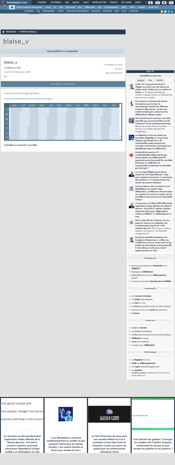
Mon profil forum (114, 73)
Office (132, 7)
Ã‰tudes (126, 2)
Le (134, 303)
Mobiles (141, 7)
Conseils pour (143, 345)
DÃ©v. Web (90, 7)
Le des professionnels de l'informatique (151, 306)
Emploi (114, 2)
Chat (86, 2)
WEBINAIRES (49, 11)
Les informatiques (142, 299)
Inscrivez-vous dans (151, 281)
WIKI (117, 11)
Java (80, 7)
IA (55, 7)
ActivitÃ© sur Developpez (63, 84)
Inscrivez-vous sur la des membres (149, 310)
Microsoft (70, 7)
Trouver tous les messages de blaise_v (22, 93)
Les (141, 296)
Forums (42, 2)
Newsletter (99, 2)
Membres (11, 31)
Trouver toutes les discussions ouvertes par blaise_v (29, 99)
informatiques (140, 342)
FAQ (67, 2)
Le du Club (140, 360)
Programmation (111, 7)
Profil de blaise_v (28, 31)
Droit (138, 2)
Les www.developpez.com (145, 367)
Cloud (48, 7)
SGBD (124, 7)
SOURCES (95, 11)
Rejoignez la (142, 272)
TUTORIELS (29, 11)
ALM (61, 7)
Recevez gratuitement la (147, 266)
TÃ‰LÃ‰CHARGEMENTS (77, 11)
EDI (99, 7)
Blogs (75, 2)
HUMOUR (133, 11)
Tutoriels (55, 2)
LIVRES (60, 11)
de (143, 363)
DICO (124, 11)
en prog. (140, 338)
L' (135, 313)
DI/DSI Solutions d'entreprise (29, 7)
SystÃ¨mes (153, 7)
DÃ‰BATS (107, 11)
